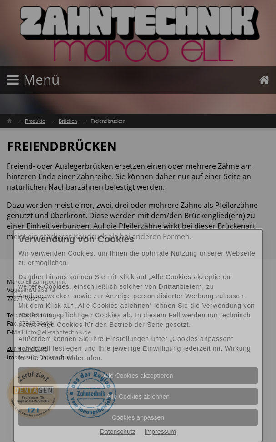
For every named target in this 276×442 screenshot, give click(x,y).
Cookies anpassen (138, 417)
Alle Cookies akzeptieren (138, 375)
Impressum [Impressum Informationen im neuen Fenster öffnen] (160, 431)
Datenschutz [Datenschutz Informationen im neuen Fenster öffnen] (117, 431)
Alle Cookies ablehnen (138, 396)
